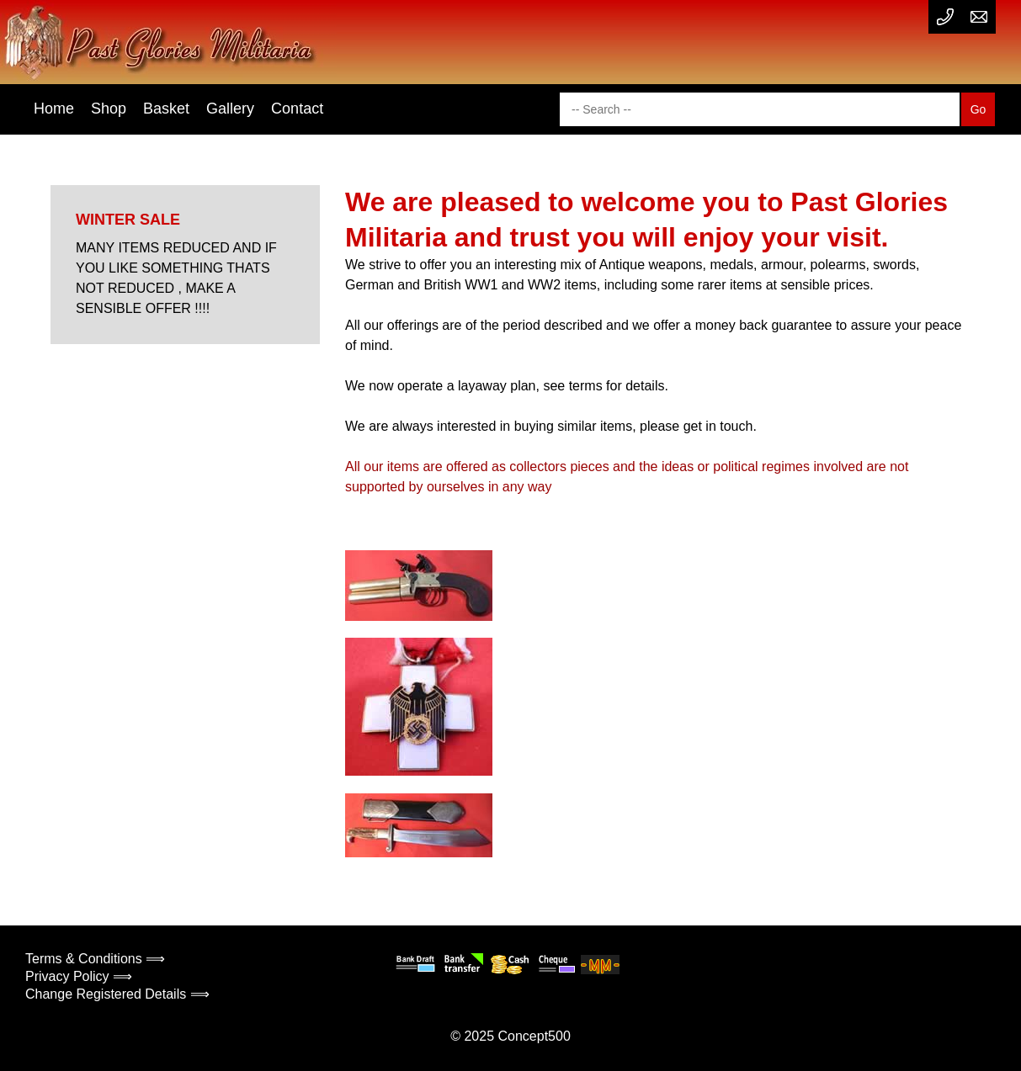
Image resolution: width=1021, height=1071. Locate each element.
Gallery (230, 108)
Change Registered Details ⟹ (117, 994)
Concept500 (533, 1036)
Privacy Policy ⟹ (78, 976)
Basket (166, 108)
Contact (297, 108)
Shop (108, 108)
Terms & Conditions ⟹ (95, 959)
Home (54, 108)
